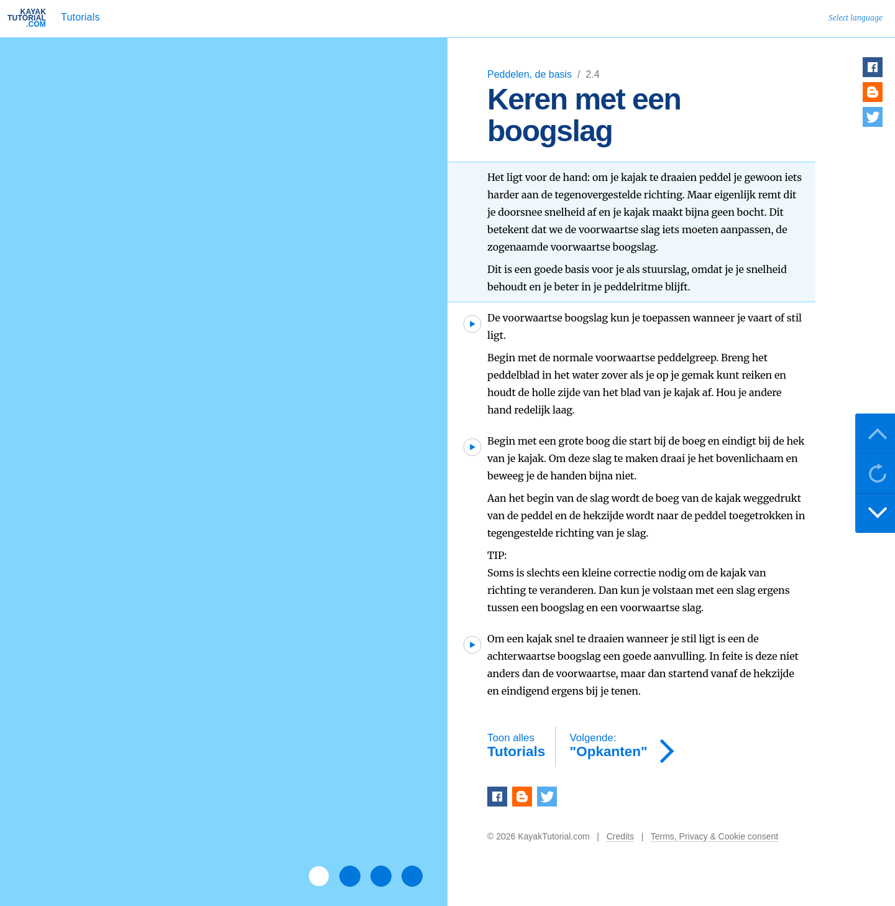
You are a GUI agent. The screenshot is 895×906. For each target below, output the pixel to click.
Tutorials (80, 17)
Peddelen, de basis (531, 74)
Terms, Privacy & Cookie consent (714, 836)
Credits (620, 836)
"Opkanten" (609, 746)
